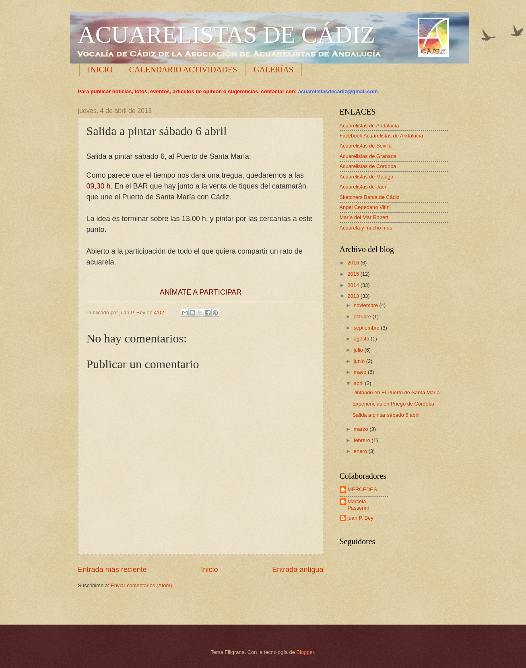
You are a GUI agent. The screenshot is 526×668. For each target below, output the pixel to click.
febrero (362, 440)
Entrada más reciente (112, 570)
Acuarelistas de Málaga (367, 177)
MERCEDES (362, 489)
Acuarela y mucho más (366, 228)
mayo (361, 372)
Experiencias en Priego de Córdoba (393, 404)
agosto (362, 339)
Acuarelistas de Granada (368, 156)
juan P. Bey (360, 518)
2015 (353, 274)
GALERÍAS (273, 69)
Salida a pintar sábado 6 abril (386, 415)
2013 (353, 296)
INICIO (100, 69)
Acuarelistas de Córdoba (368, 166)
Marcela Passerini (358, 504)
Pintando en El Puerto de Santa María (396, 392)
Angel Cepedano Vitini (365, 207)
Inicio (209, 570)
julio (359, 350)
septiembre (367, 328)
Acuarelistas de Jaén (364, 187)
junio (360, 361)
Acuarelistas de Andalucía (369, 126)
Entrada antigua (297, 570)
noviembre (367, 305)
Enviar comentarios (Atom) (141, 585)
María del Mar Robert (364, 217)
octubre (363, 317)
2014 (353, 285)
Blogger (305, 652)
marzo (361, 429)
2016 (353, 263)
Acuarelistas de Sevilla (366, 146)
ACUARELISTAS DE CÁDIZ (226, 34)
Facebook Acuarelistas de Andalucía (381, 136)
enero (361, 451)
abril (359, 383)
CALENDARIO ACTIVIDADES (183, 69)
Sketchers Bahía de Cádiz (370, 197)
